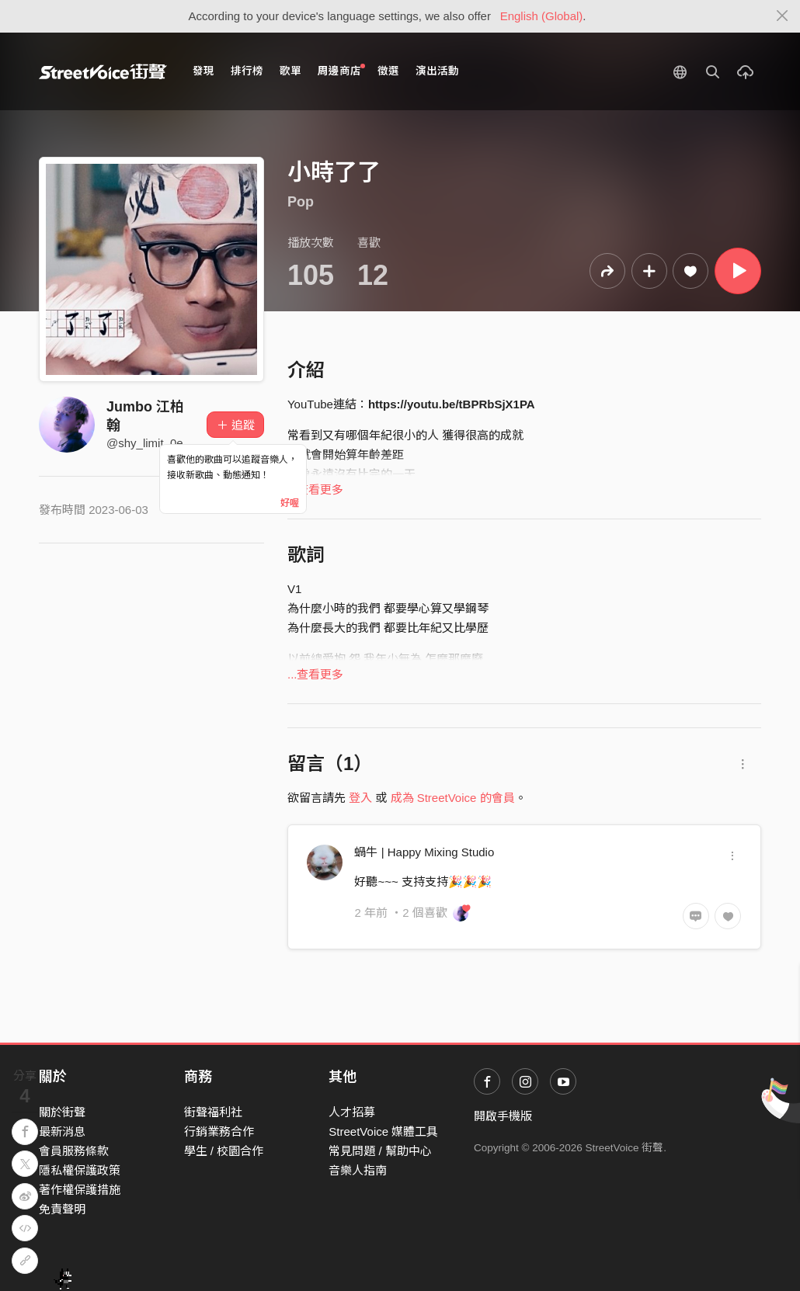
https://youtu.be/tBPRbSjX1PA (451, 404)
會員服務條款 (74, 1150)
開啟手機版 (503, 1116)
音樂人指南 (358, 1170)
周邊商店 (341, 70)
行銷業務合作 (219, 1131)
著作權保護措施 (79, 1189)
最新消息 (62, 1131)
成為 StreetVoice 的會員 (453, 797)
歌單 (290, 71)
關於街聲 (62, 1112)
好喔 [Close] (289, 503)
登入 (360, 797)
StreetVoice (103, 71)
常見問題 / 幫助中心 (380, 1150)
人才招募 (352, 1112)
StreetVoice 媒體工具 (383, 1131)
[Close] (782, 16)
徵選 (388, 71)
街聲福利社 (213, 1112)
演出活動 (437, 71)
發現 (203, 71)
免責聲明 (62, 1209)
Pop (300, 202)
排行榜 (247, 71)
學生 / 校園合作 (224, 1150)
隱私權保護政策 (79, 1170)
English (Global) (541, 16)
